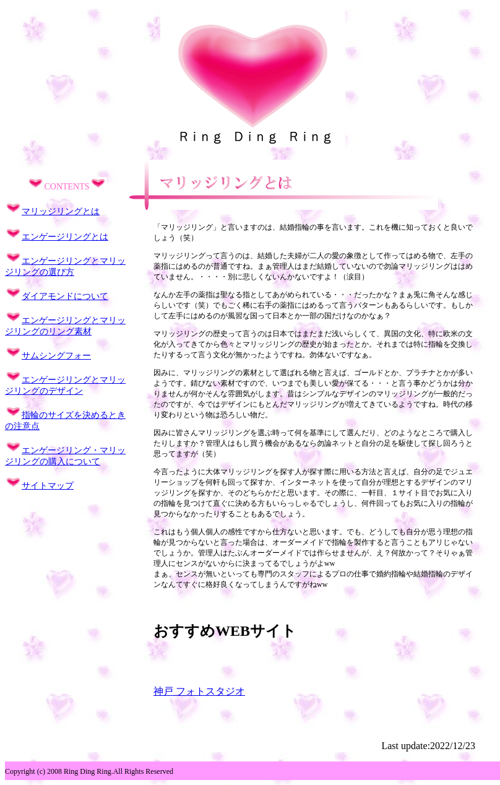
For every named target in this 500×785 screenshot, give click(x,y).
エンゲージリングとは (65, 236)
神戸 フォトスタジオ (199, 691)
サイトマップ (48, 485)
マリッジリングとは (61, 211)
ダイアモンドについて (65, 296)
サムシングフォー (56, 355)
